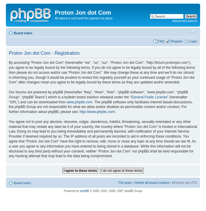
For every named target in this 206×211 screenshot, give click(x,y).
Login (193, 41)
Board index (23, 33)
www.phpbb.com (79, 102)
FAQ (161, 41)
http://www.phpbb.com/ (97, 112)
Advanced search (184, 21)
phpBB (84, 191)
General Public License (149, 97)
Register (177, 41)
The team (125, 182)
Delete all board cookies (152, 182)
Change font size (193, 32)
